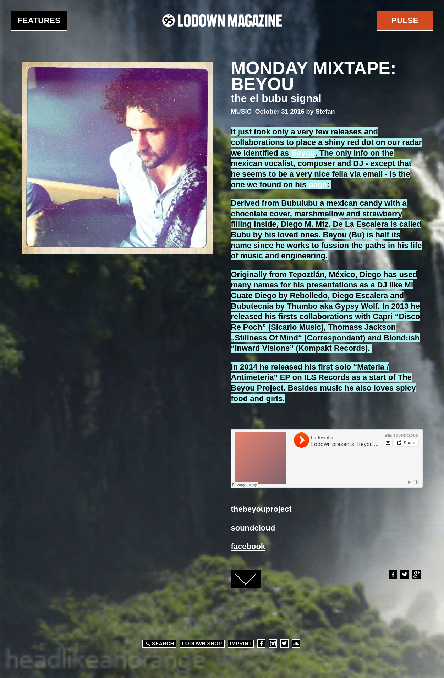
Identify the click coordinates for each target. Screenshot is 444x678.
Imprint (241, 643)
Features (39, 20)
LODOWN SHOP (202, 643)
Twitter (404, 574)
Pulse (404, 20)
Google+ (416, 574)
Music (241, 111)
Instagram (273, 643)
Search (159, 643)
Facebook (392, 574)
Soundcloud (296, 643)
